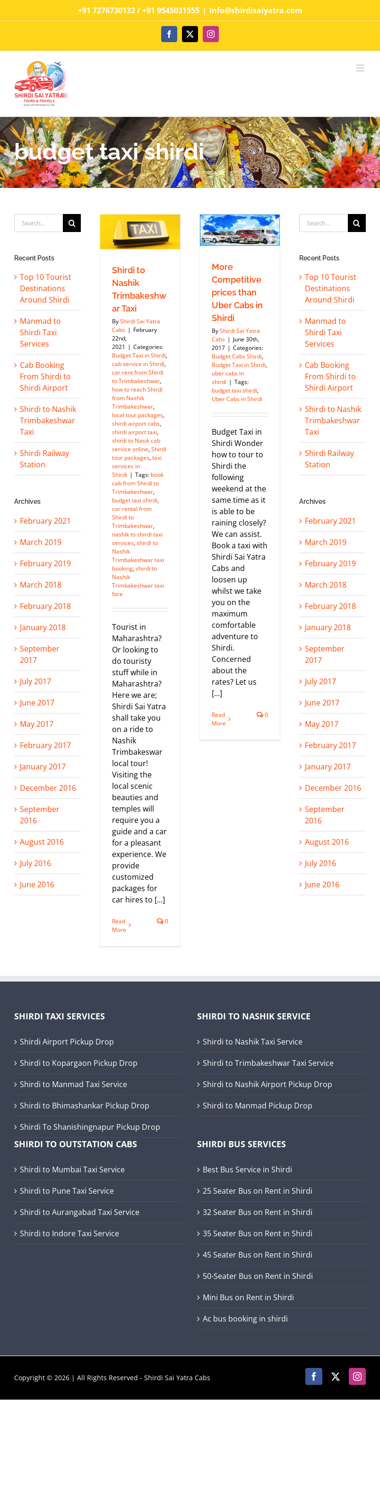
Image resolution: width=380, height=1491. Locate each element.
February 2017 (45, 745)
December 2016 (48, 788)
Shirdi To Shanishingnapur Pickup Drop (90, 1127)
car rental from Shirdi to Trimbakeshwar (132, 517)
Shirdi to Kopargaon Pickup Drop (79, 1063)
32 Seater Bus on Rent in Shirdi (257, 1212)
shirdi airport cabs (136, 424)
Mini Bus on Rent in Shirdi (248, 1297)
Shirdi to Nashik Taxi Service (252, 1041)
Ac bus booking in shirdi (245, 1318)
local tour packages (137, 415)
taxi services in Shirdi (137, 466)
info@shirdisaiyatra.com (255, 10)
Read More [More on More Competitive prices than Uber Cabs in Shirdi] (219, 719)
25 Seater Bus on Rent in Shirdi (257, 1191)
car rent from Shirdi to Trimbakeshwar (138, 376)
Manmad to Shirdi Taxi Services (40, 332)
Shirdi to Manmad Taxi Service (73, 1084)
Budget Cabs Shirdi (237, 356)
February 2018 (45, 606)
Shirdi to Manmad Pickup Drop (257, 1105)
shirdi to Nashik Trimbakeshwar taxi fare (138, 581)
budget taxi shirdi (134, 500)
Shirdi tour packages (139, 453)
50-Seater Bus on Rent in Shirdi (258, 1276)
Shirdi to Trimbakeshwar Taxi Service (268, 1063)
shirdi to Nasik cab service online (136, 445)
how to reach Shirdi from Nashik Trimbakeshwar (137, 398)
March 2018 (40, 585)
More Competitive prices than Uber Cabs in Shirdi (237, 292)
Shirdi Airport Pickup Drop (67, 1041)
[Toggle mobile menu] (361, 68)
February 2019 (45, 563)
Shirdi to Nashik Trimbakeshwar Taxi (48, 420)
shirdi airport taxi (134, 432)
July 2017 (35, 681)
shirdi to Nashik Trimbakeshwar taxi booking (138, 555)
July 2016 (35, 863)
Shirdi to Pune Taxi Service (67, 1191)
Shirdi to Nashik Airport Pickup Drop (267, 1084)
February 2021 (45, 521)
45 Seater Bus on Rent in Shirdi (257, 1255)
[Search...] (38, 223)
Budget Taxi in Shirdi (139, 355)
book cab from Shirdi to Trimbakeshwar (138, 483)
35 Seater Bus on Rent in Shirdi (257, 1233)
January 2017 (43, 766)
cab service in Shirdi (138, 364)
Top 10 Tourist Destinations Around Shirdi (45, 288)
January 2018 (43, 627)
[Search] (72, 223)
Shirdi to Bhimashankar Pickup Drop (84, 1105)
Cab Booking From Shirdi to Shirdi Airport (45, 376)
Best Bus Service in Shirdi (247, 1169)
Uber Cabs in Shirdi (237, 399)
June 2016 (37, 884)
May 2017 (36, 724)
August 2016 (42, 842)
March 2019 (40, 542)
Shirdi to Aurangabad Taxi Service (79, 1212)
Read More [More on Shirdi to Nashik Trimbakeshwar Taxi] (119, 925)
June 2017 (37, 702)
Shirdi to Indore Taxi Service (69, 1233)
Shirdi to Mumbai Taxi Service (72, 1169)
